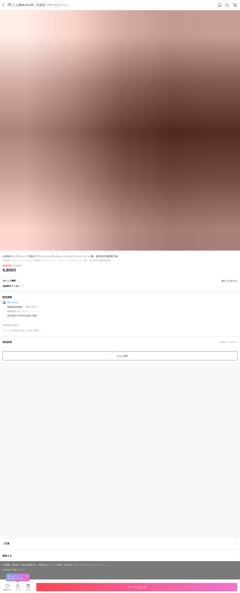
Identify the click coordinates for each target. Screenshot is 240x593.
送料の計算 (31, 307)
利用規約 (15, 565)
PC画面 (58, 565)
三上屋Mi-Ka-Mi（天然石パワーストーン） (40, 5)
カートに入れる (137, 587)
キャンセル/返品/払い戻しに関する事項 (20, 330)
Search (227, 5)
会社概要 (6, 565)
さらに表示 (122, 356)
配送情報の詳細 (10, 325)
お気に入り (7, 589)
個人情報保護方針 (29, 565)
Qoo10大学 (68, 565)
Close (27, 576)
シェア (17, 589)
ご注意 (120, 543)
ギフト (28, 589)
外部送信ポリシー (45, 565)
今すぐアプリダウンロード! (86, 565)
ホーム (102, 565)
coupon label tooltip (22, 286)
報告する (120, 555)
